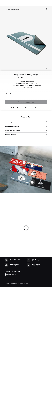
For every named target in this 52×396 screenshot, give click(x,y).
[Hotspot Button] (24, 162)
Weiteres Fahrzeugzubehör (12, 9)
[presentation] (26, 169)
